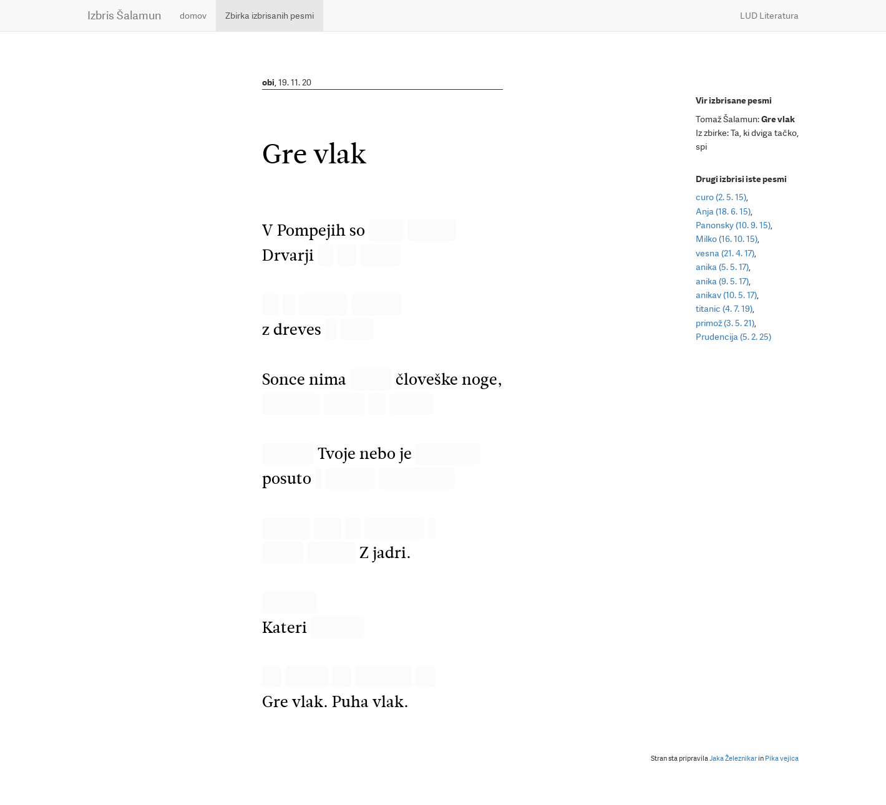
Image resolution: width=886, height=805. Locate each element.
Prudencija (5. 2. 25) (733, 336)
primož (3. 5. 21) (725, 323)
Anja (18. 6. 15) (723, 211)
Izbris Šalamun (124, 15)
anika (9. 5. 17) (722, 281)
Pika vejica (782, 758)
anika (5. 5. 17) (722, 266)
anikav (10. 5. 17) (726, 295)
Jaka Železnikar (733, 758)
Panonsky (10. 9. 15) (733, 225)
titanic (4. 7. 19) (724, 308)
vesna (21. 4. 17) (725, 253)
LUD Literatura (769, 15)
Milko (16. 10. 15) (726, 238)
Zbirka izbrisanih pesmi (269, 15)
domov (193, 15)
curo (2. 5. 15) (721, 197)
